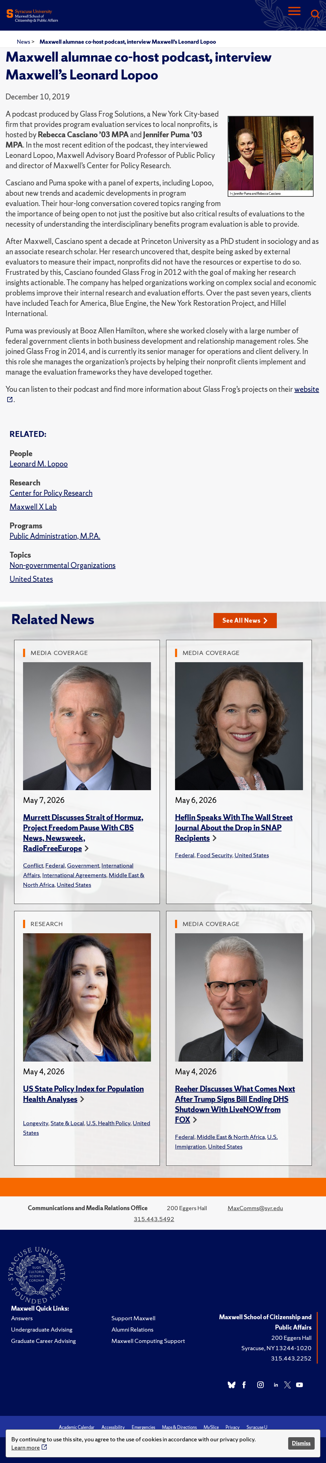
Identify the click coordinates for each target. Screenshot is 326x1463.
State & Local (67, 1123)
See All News (245, 620)
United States (31, 579)
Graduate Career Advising (43, 1341)
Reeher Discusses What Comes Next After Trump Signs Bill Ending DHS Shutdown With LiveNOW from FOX (235, 1104)
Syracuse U (257, 1427)
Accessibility (113, 1427)
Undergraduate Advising (42, 1329)
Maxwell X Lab (33, 507)
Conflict (33, 865)
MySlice (211, 1427)
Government (83, 865)
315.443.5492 (154, 1219)
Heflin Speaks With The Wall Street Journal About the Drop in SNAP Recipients (234, 828)
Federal (55, 865)
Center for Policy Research (51, 493)
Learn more (25, 1447)
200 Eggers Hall (291, 1338)
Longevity (35, 1123)
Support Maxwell (133, 1318)
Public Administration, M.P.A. (55, 536)
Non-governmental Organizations (63, 565)
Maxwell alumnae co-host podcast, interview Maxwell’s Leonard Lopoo (128, 41)
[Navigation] (294, 14)
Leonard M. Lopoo (39, 464)
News (24, 41)
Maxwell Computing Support (148, 1341)
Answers (22, 1318)
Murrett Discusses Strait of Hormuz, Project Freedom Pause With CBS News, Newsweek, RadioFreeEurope (83, 833)
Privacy (233, 1427)
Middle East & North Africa (231, 1137)
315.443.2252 (291, 1358)
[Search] (315, 14)
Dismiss (301, 1443)
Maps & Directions (179, 1427)
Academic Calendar (77, 1427)
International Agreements (74, 875)
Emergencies (143, 1427)
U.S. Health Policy (108, 1123)
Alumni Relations (132, 1329)
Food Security (214, 855)
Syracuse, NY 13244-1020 (276, 1348)
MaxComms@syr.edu (255, 1208)
